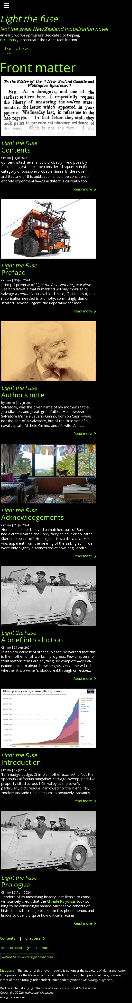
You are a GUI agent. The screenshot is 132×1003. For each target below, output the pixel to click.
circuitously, (9, 39)
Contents (7, 938)
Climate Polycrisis (61, 901)
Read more (84, 189)
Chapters (35, 938)
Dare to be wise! (19, 51)
